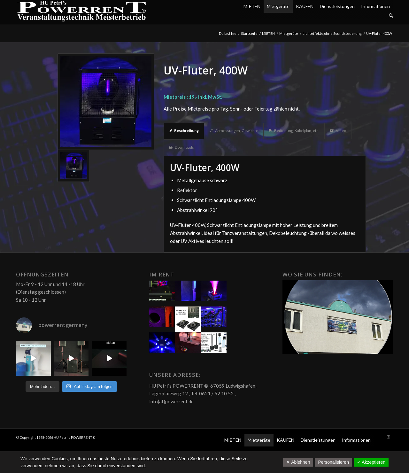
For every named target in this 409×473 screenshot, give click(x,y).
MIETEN (251, 6)
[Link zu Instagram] (388, 437)
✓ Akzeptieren (371, 462)
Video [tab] (338, 130)
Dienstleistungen (337, 6)
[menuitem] (316, 16)
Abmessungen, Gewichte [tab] (233, 130)
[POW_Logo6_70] (82, 12)
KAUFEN (304, 6)
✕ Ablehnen (298, 462)
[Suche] (391, 15)
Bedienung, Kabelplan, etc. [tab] (294, 130)
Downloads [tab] (181, 147)
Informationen (375, 6)
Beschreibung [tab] (184, 130)
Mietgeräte (278, 6)
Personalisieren (333, 462)
